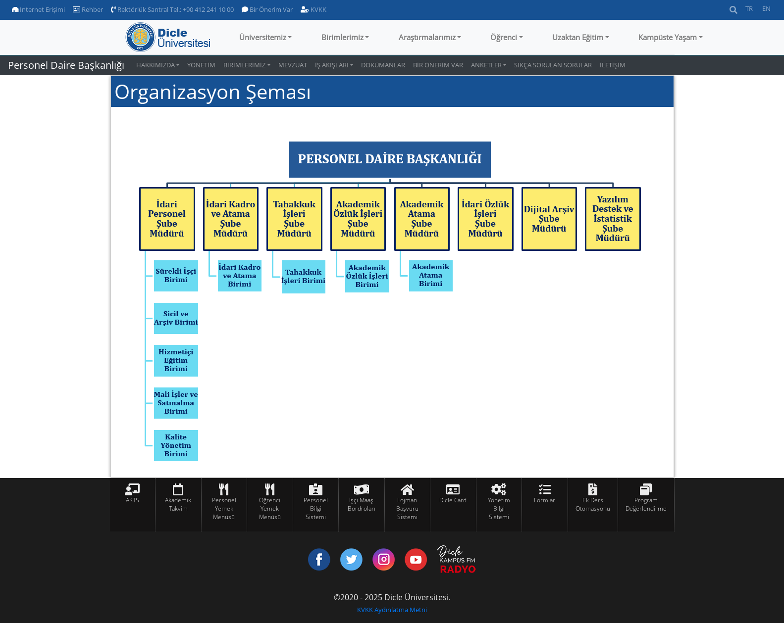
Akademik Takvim (178, 504)
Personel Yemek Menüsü (224, 508)
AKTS (132, 500)
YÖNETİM (201, 64)
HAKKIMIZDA (155, 64)
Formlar (544, 500)
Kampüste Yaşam (667, 37)
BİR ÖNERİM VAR (438, 64)
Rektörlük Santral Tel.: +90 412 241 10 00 (172, 9)
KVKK (313, 9)
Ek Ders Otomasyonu (592, 504)
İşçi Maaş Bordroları (361, 504)
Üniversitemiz (262, 37)
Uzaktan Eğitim (577, 37)
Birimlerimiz (342, 37)
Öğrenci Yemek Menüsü (270, 508)
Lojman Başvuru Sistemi (407, 508)
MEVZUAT (292, 64)
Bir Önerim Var (267, 9)
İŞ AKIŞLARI (332, 64)
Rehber (88, 9)
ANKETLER (486, 64)
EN (766, 8)
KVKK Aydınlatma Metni (392, 609)
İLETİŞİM (613, 64)
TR (749, 8)
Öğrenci (503, 37)
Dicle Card (453, 500)
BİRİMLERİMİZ (244, 64)
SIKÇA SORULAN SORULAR (553, 64)
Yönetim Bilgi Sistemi (499, 508)
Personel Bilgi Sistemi (316, 508)
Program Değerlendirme (646, 504)
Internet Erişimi (38, 9)
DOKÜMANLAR (383, 64)
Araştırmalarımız (427, 37)
